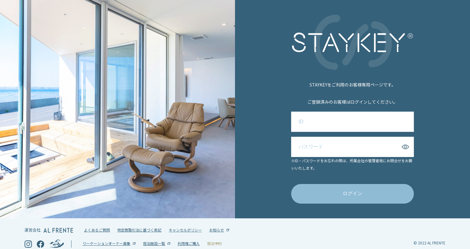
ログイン (352, 188)
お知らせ (216, 220)
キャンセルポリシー (185, 220)
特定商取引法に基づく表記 (139, 220)
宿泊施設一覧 (154, 233)
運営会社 (49, 220)
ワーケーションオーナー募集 (106, 233)
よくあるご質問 (97, 220)
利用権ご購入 (189, 233)
